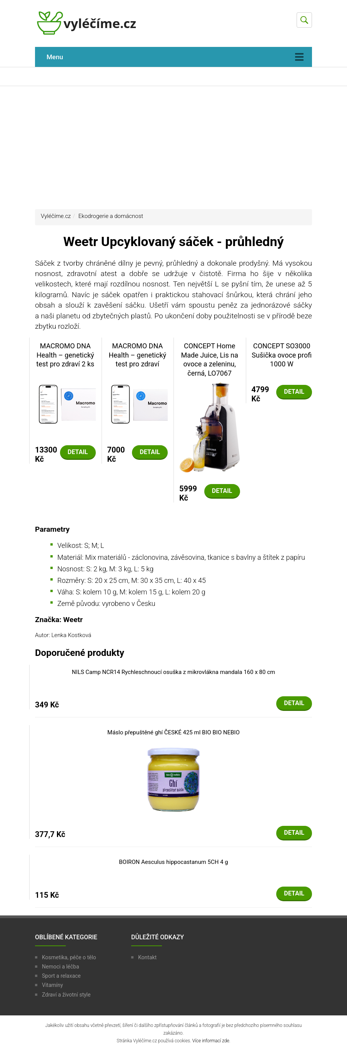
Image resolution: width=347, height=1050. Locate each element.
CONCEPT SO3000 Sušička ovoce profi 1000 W (282, 355)
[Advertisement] (173, 147)
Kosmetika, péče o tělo (69, 957)
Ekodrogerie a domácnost (110, 216)
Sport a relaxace (61, 976)
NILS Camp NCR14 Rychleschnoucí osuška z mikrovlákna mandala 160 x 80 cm (173, 672)
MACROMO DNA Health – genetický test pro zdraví (137, 355)
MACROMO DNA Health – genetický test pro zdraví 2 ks (65, 355)
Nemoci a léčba (60, 966)
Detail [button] (78, 452)
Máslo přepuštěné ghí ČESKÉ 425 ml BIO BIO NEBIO (173, 732)
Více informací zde (210, 1040)
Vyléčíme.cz (56, 216)
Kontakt (147, 957)
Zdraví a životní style (66, 995)
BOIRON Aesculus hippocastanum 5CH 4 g (173, 862)
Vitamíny (52, 985)
